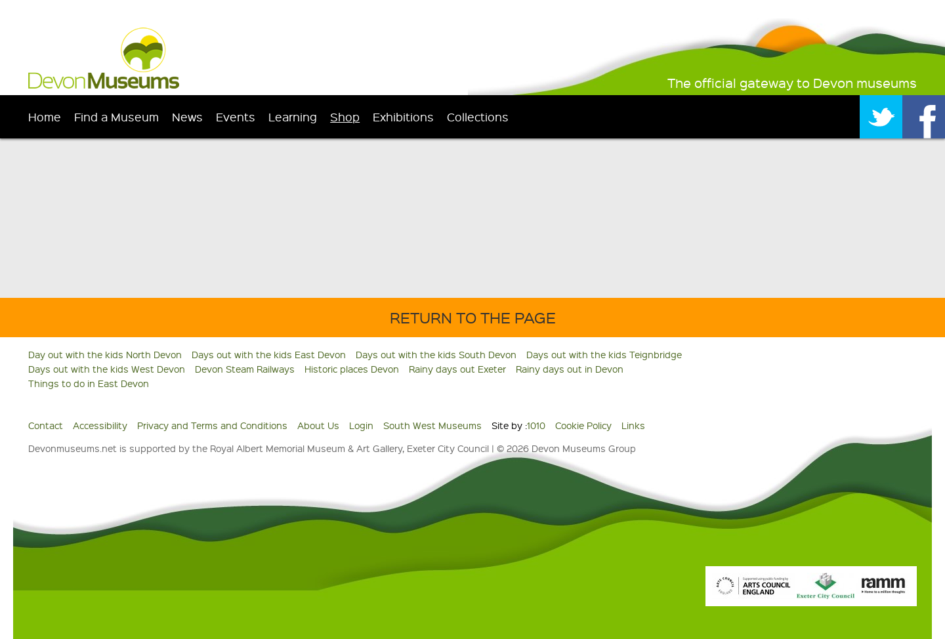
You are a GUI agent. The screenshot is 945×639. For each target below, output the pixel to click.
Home (44, 116)
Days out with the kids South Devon (436, 354)
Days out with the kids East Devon (269, 354)
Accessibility (100, 425)
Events (235, 116)
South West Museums (432, 425)
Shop (345, 116)
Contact (45, 425)
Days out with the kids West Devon (106, 369)
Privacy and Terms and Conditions (212, 425)
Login (361, 425)
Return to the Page (473, 317)
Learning (292, 116)
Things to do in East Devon (88, 383)
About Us (318, 425)
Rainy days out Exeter (457, 369)
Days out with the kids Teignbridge (604, 354)
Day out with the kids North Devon (105, 354)
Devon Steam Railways (245, 369)
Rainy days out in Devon (569, 369)
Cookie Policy (583, 425)
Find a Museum (116, 116)
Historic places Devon (351, 369)
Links (633, 425)
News (187, 116)
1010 (536, 425)
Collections (478, 116)
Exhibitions (403, 116)
